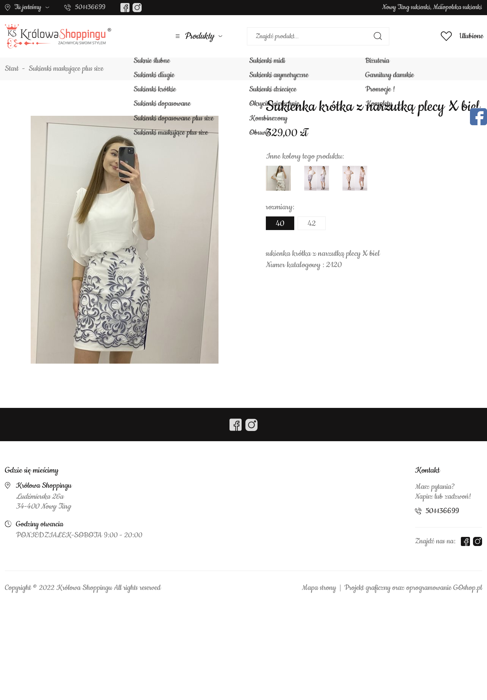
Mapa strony (319, 588)
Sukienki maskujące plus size (66, 68)
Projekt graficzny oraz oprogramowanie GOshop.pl (413, 588)
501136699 (90, 7)
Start (12, 68)
